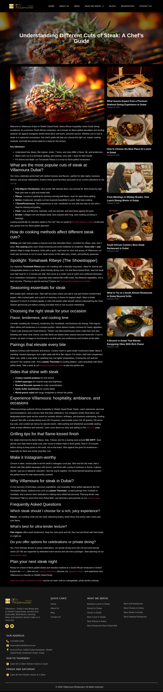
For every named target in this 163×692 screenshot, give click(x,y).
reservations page (18, 555)
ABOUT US (64, 6)
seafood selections (47, 571)
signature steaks (76, 571)
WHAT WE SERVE (94, 6)
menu (12, 183)
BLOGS (112, 6)
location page (93, 498)
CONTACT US (145, 6)
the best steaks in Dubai (83, 222)
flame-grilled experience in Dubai (75, 281)
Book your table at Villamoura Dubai (26, 580)
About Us (90, 428)
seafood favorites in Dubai (51, 365)
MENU (77, 6)
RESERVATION (127, 6)
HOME (51, 6)
